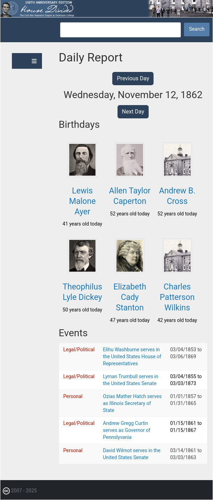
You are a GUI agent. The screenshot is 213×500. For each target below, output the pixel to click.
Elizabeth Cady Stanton (129, 297)
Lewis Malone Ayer (82, 201)
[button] (82, 175)
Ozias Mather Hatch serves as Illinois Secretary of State (132, 403)
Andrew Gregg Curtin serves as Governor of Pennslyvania (126, 430)
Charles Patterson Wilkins (177, 297)
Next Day (133, 111)
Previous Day (133, 78)
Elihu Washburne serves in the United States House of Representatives (132, 356)
